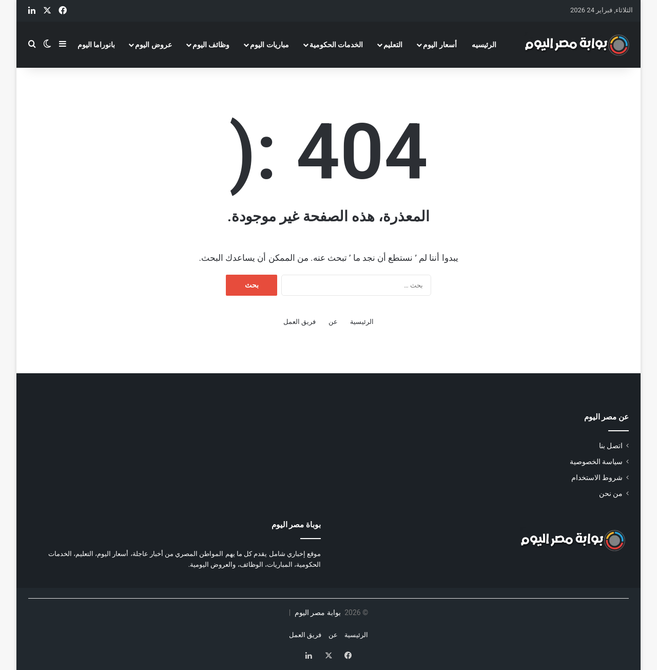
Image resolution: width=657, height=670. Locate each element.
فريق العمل (299, 322)
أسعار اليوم (439, 45)
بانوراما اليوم (96, 45)
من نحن (611, 493)
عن (333, 322)
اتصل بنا (611, 446)
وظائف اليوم (210, 45)
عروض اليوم (153, 45)
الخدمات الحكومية (336, 45)
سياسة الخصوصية (596, 461)
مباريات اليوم (269, 45)
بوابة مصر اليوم (316, 612)
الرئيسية (362, 322)
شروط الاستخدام (597, 477)
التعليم (392, 45)
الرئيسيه (484, 45)
